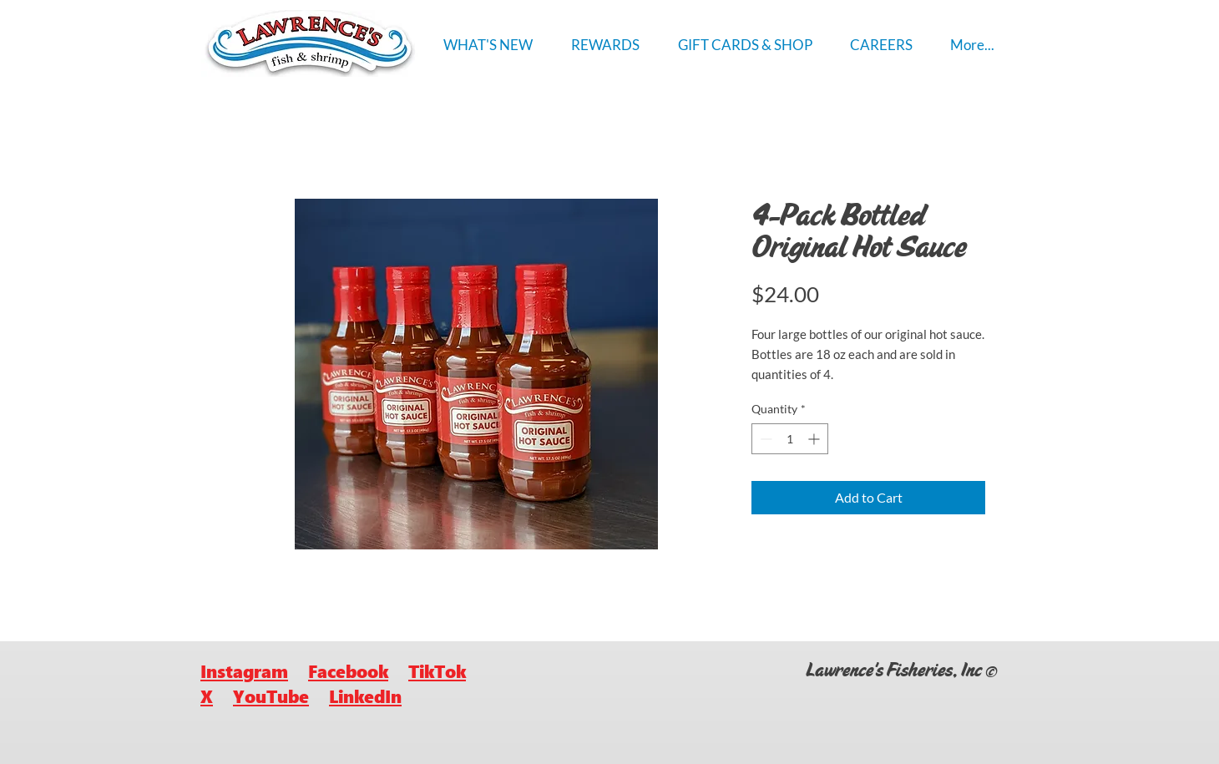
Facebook (348, 670)
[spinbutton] (790, 438)
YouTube (271, 695)
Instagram (244, 670)
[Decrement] (764, 438)
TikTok (437, 670)
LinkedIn (365, 695)
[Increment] (815, 438)
